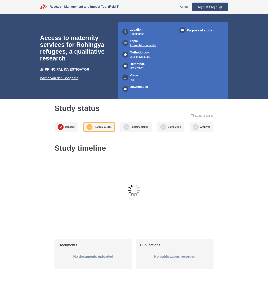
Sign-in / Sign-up (210, 7)
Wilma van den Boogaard (59, 78)
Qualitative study (140, 56)
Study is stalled (204, 115)
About (184, 7)
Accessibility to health (143, 45)
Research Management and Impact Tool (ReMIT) (84, 6)
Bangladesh (137, 33)
